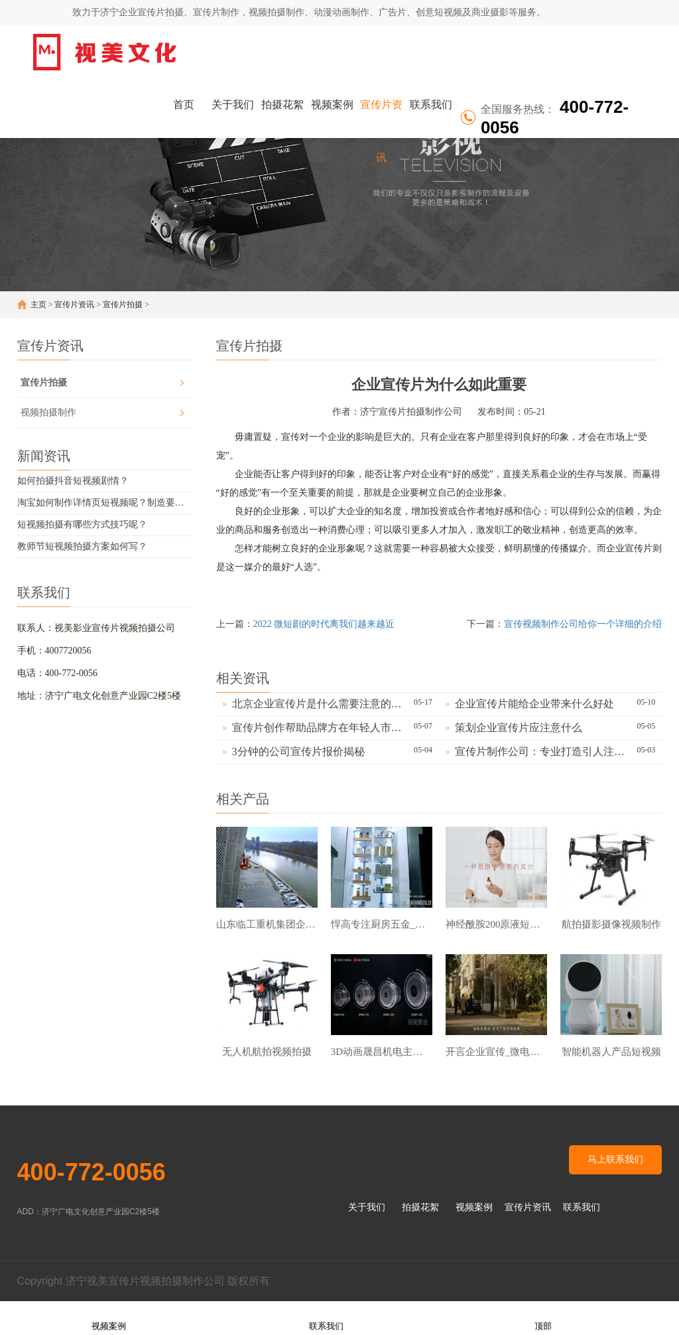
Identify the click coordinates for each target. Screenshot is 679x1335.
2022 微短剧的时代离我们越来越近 (324, 624)
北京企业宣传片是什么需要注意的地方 (319, 703)
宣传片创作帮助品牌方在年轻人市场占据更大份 (319, 727)
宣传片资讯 (381, 115)
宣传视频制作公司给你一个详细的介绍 (583, 624)
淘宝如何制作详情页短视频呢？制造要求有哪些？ (104, 503)
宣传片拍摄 (123, 304)
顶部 (543, 1317)
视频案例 (332, 104)
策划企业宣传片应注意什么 (518, 727)
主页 (38, 304)
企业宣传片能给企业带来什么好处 (534, 703)
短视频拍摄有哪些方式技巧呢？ (82, 524)
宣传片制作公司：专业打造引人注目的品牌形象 (542, 751)
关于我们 (233, 104)
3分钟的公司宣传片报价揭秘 (298, 751)
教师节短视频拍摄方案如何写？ (82, 546)
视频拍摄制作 (48, 412)
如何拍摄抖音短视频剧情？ (73, 481)
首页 (183, 104)
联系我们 (431, 104)
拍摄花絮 (282, 104)
